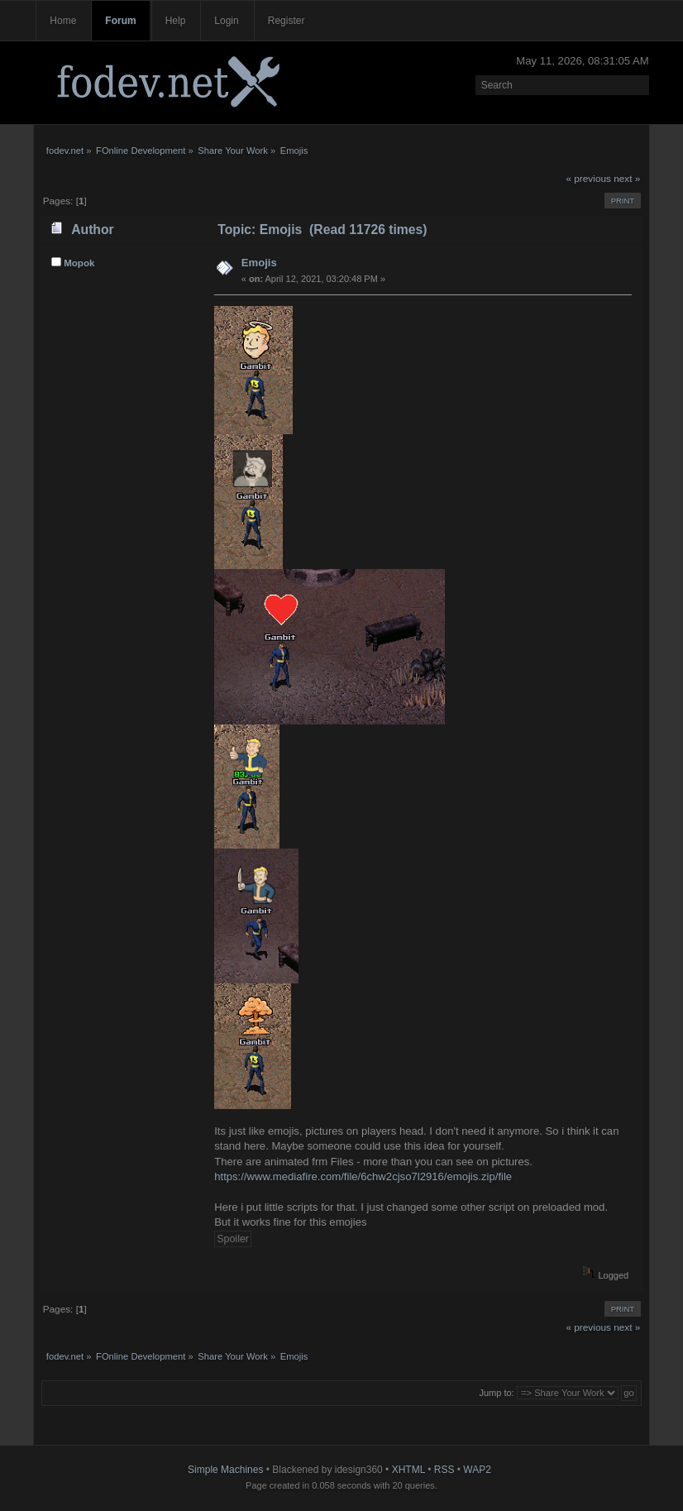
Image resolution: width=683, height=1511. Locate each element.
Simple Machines (225, 1469)
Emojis (259, 262)
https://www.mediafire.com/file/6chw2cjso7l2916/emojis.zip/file (363, 1176)
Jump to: (496, 1393)
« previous (588, 178)
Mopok (79, 263)
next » (627, 178)
